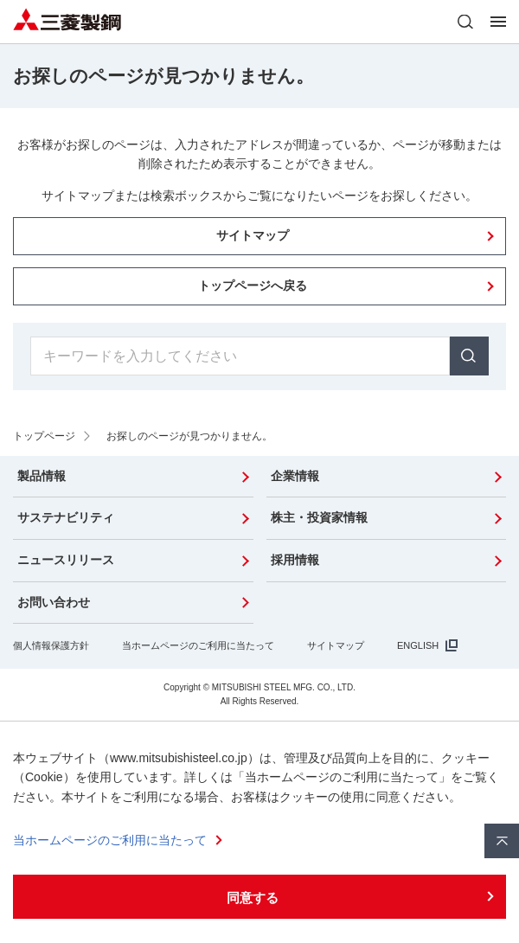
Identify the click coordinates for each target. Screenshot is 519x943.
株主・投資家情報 (319, 517)
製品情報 (41, 476)
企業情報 (295, 476)
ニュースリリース (65, 560)
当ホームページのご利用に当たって (198, 645)
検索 (469, 356)
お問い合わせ (53, 602)
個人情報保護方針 (51, 645)
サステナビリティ (65, 517)
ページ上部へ (501, 841)
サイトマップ (335, 645)
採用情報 (295, 560)
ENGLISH (418, 645)
